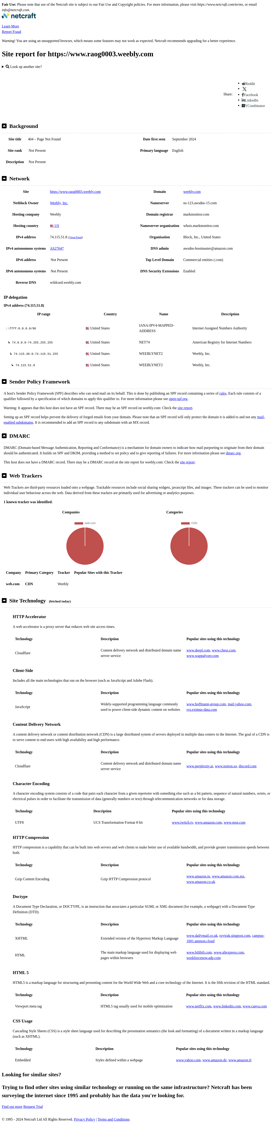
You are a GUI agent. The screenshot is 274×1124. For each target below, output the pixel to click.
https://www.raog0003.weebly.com (75, 192)
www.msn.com (234, 822)
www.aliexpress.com (229, 952)
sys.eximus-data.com (202, 709)
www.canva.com (255, 1006)
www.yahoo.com (188, 1060)
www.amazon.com (208, 822)
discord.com (248, 766)
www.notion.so (226, 766)
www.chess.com (223, 650)
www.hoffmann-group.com (206, 704)
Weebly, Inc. (59, 203)
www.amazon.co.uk (201, 882)
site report (185, 408)
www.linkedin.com (227, 1006)
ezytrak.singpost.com (234, 935)
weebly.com (192, 192)
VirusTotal (75, 237)
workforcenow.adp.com (204, 958)
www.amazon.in (198, 876)
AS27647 (57, 248)
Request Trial (33, 1107)
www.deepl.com (198, 650)
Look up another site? (24, 67)
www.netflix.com (199, 1006)
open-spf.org (178, 399)
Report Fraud (11, 32)
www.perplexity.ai (200, 766)
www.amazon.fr (240, 1060)
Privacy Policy (84, 1119)
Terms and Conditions (114, 1119)
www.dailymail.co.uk (202, 935)
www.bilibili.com (199, 952)
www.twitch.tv (182, 822)
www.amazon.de (214, 1060)
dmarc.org (233, 453)
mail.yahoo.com (239, 704)
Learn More (10, 26)
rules (223, 393)
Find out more (12, 1107)
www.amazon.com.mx (228, 876)
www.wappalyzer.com (203, 656)
